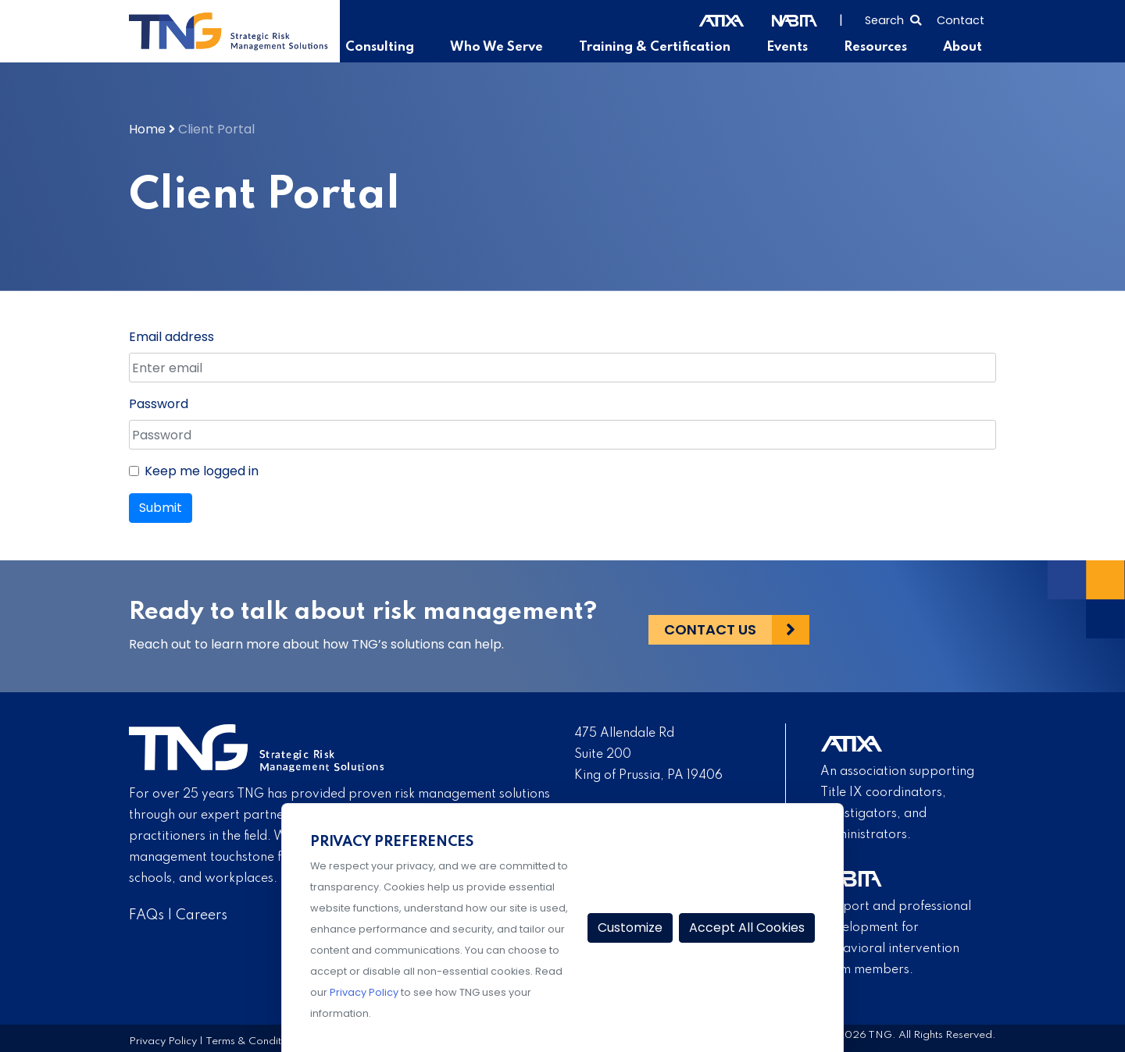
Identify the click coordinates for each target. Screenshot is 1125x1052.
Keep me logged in (202, 471)
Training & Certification (664, 47)
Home (147, 129)
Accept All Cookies (747, 927)
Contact (960, 20)
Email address (171, 337)
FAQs (146, 915)
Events (792, 47)
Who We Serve (512, 47)
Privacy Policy (163, 1041)
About (963, 47)
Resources (878, 47)
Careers (201, 915)
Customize (630, 927)
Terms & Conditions (253, 1041)
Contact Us (710, 626)
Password (158, 404)
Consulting (400, 47)
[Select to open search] (893, 18)
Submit (160, 508)
